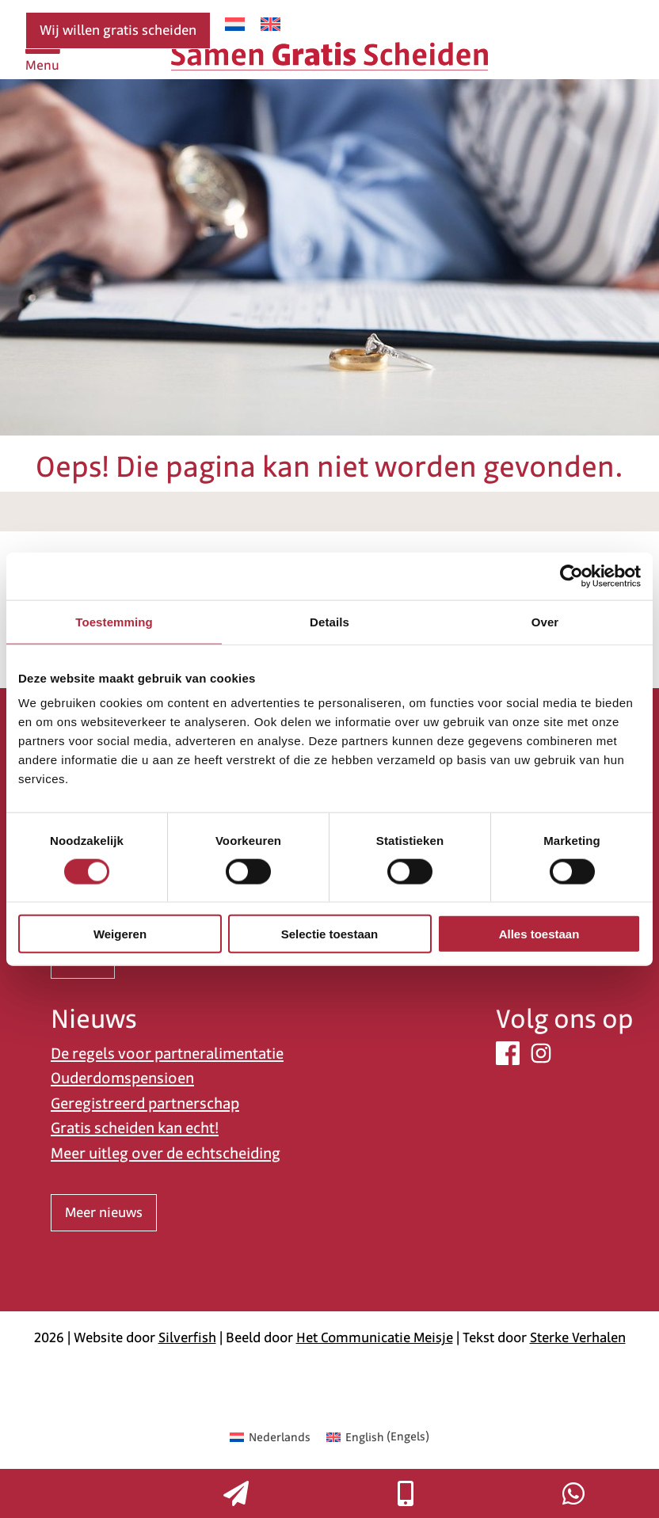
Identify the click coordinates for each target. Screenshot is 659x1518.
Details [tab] (329, 621)
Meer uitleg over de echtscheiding (165, 1153)
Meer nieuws (104, 1212)
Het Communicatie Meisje (374, 1337)
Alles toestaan (539, 934)
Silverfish (187, 1337)
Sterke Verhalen (578, 1337)
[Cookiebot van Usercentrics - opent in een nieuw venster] (571, 576)
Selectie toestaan (330, 934)
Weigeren (120, 934)
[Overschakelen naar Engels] (270, 24)
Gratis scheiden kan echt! (135, 1128)
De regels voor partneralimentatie (167, 1053)
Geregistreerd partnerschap (145, 1103)
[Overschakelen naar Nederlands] (235, 24)
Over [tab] (545, 621)
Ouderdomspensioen (122, 1078)
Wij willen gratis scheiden (118, 30)
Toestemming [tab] (114, 621)
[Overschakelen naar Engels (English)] (377, 1436)
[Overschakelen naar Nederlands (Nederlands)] (270, 1436)
